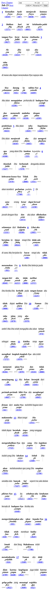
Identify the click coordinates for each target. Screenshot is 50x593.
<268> (27, 258)
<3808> (25, 181)
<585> (34, 42)
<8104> (5, 372)
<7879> (39, 29)
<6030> (7, 17)
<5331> (6, 232)
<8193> (18, 410)
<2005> (33, 232)
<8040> (5, 283)
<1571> (7, 29)
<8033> (5, 207)
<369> (36, 245)
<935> (16, 93)
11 (19, 341)
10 (30, 303)
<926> (44, 499)
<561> (5, 410)
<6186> (14, 105)
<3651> (30, 499)
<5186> (7, 384)
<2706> (23, 397)
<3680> (23, 587)
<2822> (21, 575)
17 (17, 557)
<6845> (38, 397)
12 (16, 379)
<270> (41, 346)
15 (15, 494)
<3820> (33, 537)
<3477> (23, 207)
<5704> (23, 93)
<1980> (5, 245)
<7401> (16, 537)
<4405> (40, 131)
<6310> (26, 118)
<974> (41, 334)
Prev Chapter (7, 2)
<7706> (5, 549)
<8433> (6, 131)
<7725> (11, 448)
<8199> (21, 232)
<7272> (6, 359)
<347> (19, 17)
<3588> (36, 308)
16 (46, 519)
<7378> (21, 169)
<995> (42, 143)
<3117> (20, 29)
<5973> (22, 220)
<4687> (7, 397)
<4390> (13, 118)
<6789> (5, 575)
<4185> (35, 384)
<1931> (33, 181)
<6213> (17, 283)
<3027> (7, 42)
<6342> (28, 524)
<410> (4, 537)
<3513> (17, 42)
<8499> (33, 93)
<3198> (34, 207)
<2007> (25, 486)
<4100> (5, 156)
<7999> (5, 473)
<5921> (25, 42)
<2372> (33, 283)
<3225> (36, 296)
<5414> (17, 55)
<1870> (13, 321)
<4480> (38, 524)
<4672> (6, 93)
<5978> (11, 181)
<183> (42, 448)
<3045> (5, 67)
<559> (43, 17)
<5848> (19, 296)
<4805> (27, 29)
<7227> (5, 169)
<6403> (41, 220)
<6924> (17, 245)
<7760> (19, 194)
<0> (36, 156)
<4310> (5, 55)
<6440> (42, 105)
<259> (16, 435)
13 (15, 417)
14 (26, 456)
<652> (33, 587)
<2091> (13, 346)
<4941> (5, 118)
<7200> (19, 308)
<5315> (29, 448)
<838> (24, 346)
